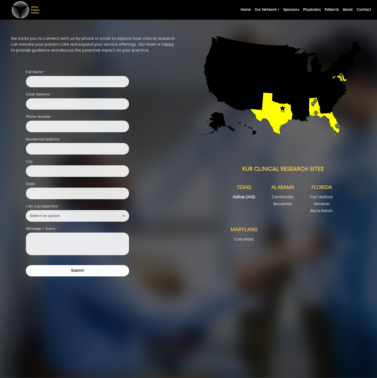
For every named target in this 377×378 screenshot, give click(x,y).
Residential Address (43, 140)
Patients (332, 9)
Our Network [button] (265, 9)
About (348, 9)
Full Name (35, 73)
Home (246, 9)
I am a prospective (43, 207)
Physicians (312, 9)
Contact (364, 9)
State (30, 185)
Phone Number (40, 118)
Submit (77, 272)
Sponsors (291, 9)
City (29, 163)
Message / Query (42, 230)
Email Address (39, 95)
